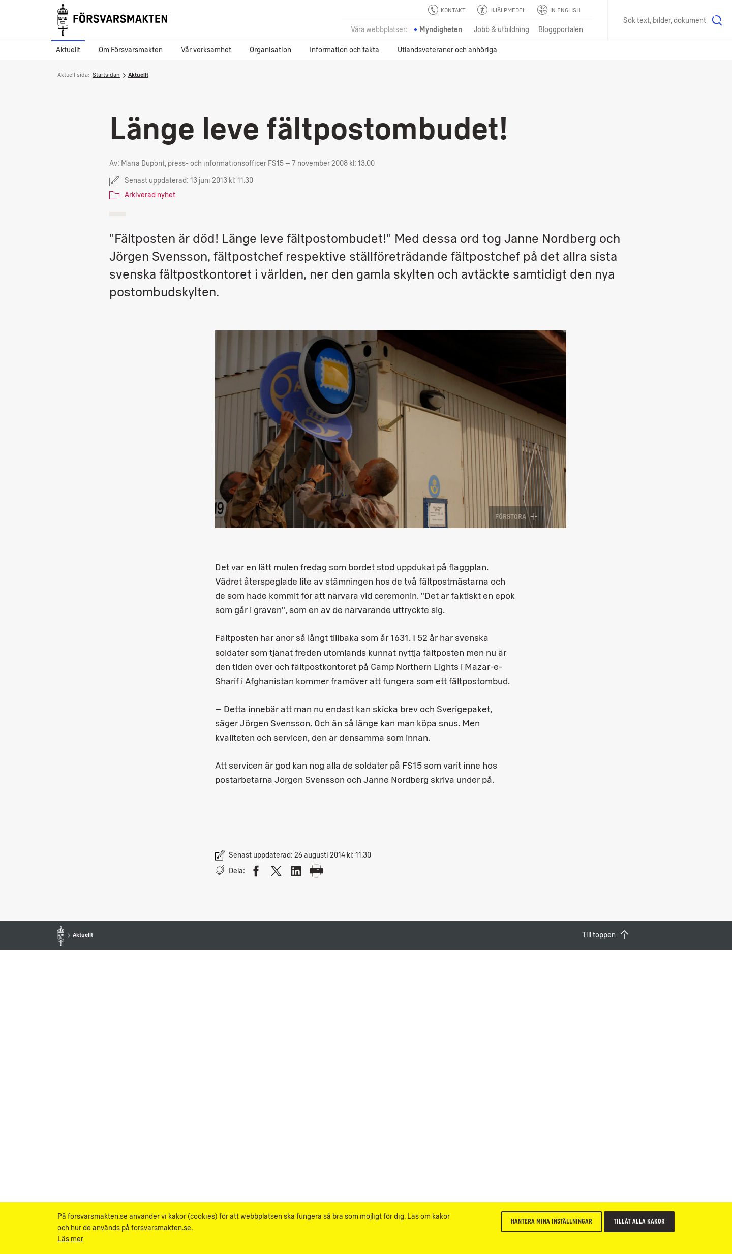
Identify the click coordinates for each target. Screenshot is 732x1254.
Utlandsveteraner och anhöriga (447, 50)
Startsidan (106, 74)
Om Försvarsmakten (131, 50)
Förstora (516, 517)
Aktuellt (68, 50)
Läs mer (70, 1239)
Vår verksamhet (206, 50)
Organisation (270, 50)
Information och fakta (344, 50)
